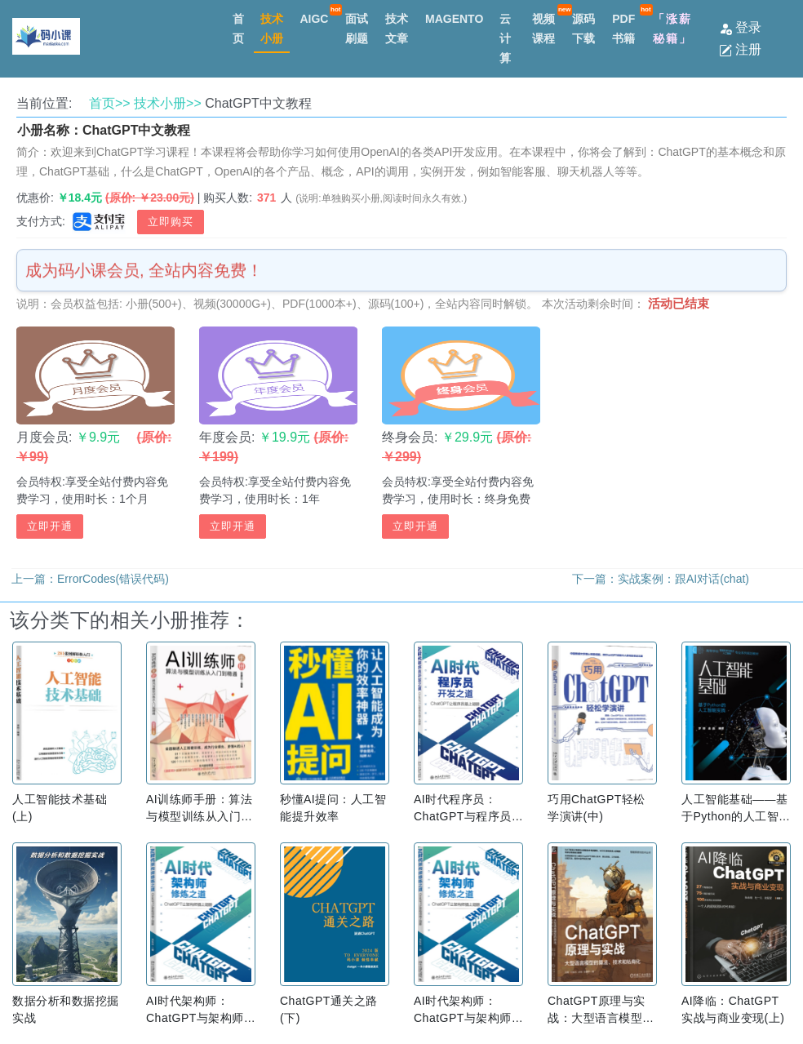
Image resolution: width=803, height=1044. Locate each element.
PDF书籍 (623, 28)
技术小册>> (168, 103)
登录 (740, 27)
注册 (740, 49)
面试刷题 (356, 28)
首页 (238, 28)
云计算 (505, 38)
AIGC (313, 18)
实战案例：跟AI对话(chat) (683, 578)
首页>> (110, 103)
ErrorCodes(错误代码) (113, 578)
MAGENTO (454, 18)
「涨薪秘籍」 (672, 28)
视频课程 (543, 28)
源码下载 (583, 28)
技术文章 (396, 28)
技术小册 (271, 28)
